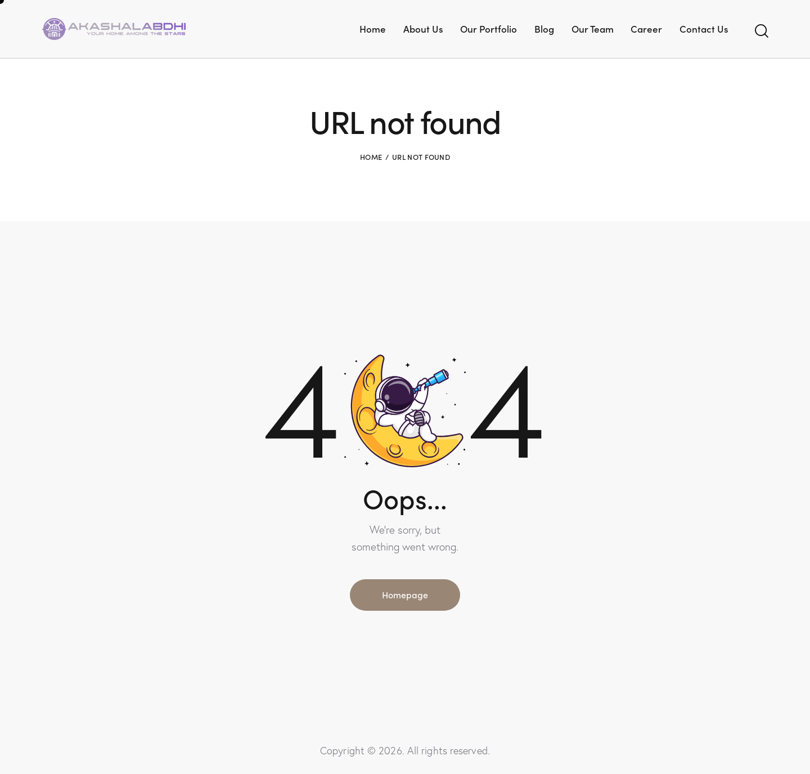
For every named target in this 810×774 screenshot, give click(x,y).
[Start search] (761, 31)
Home (371, 156)
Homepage (405, 594)
